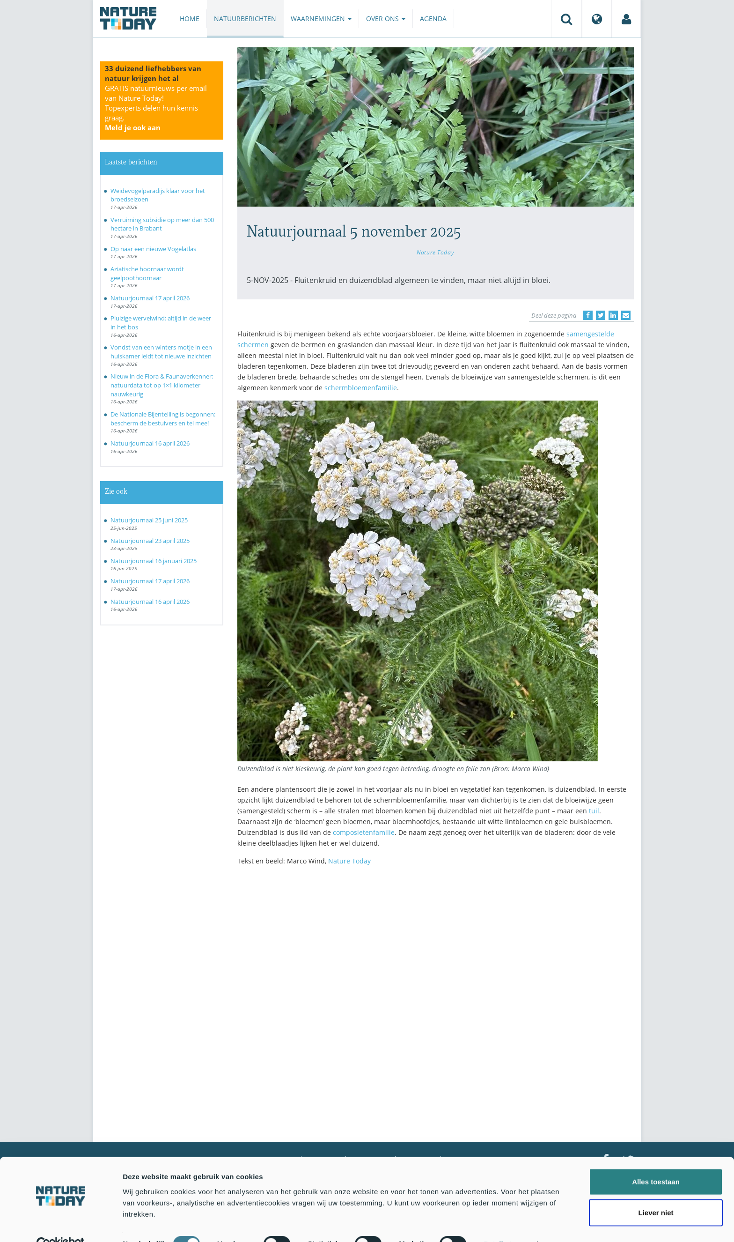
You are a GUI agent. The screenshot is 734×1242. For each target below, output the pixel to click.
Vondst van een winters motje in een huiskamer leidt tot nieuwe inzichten (161, 351)
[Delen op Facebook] (588, 315)
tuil (594, 810)
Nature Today (435, 252)
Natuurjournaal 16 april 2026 (150, 443)
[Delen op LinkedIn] (613, 315)
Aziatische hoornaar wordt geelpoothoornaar (147, 273)
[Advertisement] (435, 954)
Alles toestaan (656, 1161)
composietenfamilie (364, 832)
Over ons (385, 18)
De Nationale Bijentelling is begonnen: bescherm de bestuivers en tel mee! (162, 418)
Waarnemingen (321, 18)
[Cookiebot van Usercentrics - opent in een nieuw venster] (61, 1224)
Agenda (433, 18)
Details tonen (506, 1223)
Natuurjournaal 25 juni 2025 (149, 520)
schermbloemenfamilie (360, 387)
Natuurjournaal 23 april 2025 (150, 540)
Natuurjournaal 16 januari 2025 (153, 561)
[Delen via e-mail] (626, 315)
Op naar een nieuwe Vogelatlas (153, 249)
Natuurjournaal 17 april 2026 (150, 298)
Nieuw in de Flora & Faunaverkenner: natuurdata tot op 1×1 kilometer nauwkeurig (161, 385)
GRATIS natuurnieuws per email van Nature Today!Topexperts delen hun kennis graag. (156, 107)
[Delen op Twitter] (600, 315)
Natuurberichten (245, 18)
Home (189, 18)
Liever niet (655, 1192)
